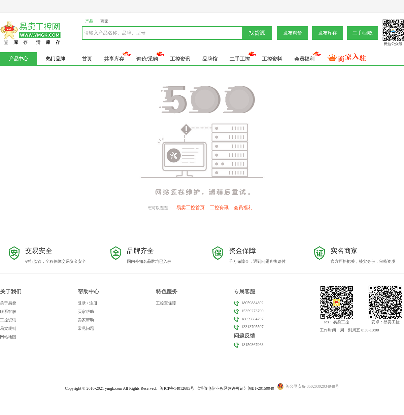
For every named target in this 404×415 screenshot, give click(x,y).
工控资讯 (180, 59)
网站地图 (8, 336)
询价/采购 (147, 59)
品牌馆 (209, 59)
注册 (93, 303)
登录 (82, 303)
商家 (104, 21)
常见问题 (86, 328)
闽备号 (177, 388)
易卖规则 (8, 328)
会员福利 (304, 59)
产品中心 (18, 58)
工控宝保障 (166, 303)
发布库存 (327, 32)
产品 (89, 21)
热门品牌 (55, 58)
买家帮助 (86, 311)
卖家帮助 (86, 320)
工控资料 (272, 59)
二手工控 (240, 59)
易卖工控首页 (190, 207)
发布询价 (292, 32)
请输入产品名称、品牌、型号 (114, 32)
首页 (87, 59)
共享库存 (114, 59)
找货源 (257, 33)
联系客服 (8, 311)
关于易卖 (8, 303)
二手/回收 (362, 32)
